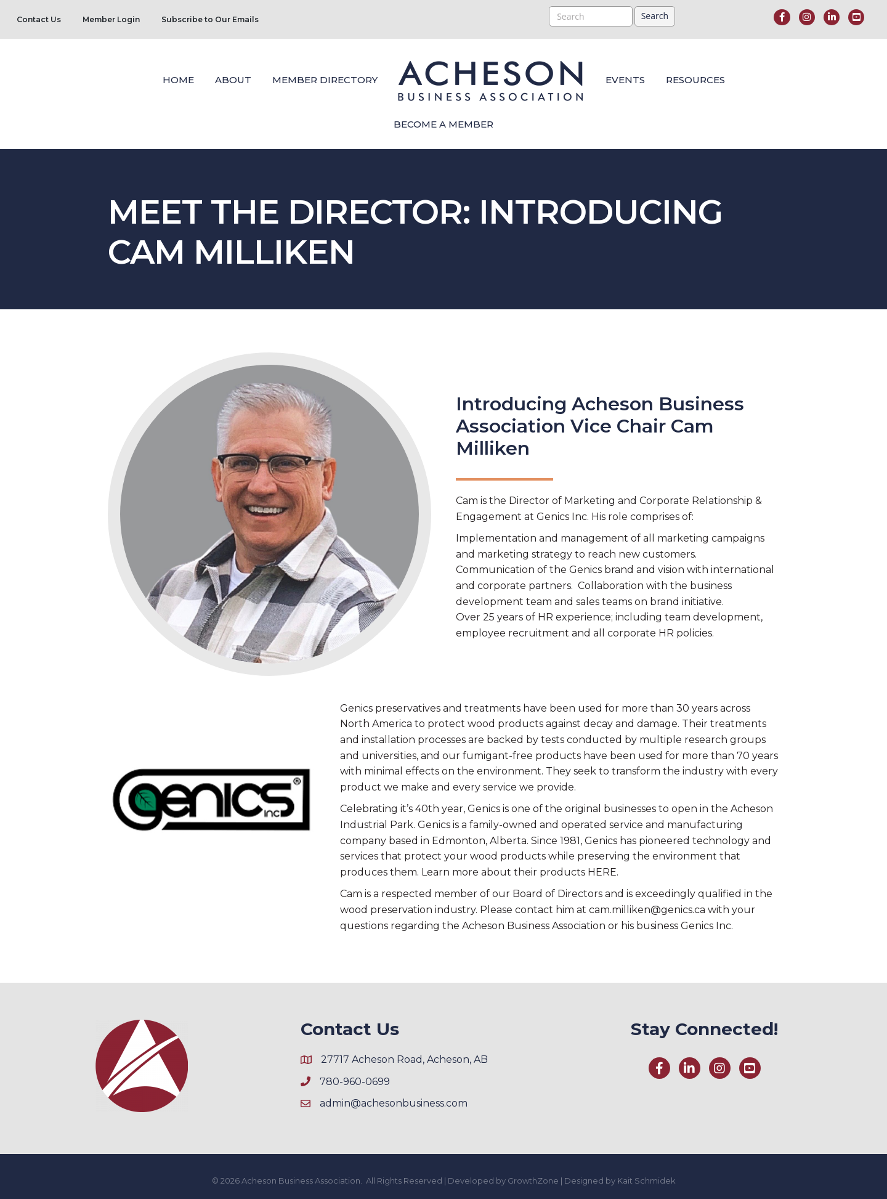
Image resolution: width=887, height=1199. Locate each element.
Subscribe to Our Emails (210, 19)
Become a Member (443, 124)
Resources (695, 80)
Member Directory (325, 80)
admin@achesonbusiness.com (394, 1103)
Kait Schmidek (646, 1180)
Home (178, 80)
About (233, 80)
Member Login (111, 19)
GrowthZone (533, 1180)
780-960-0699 (355, 1081)
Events (625, 80)
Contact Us (39, 19)
